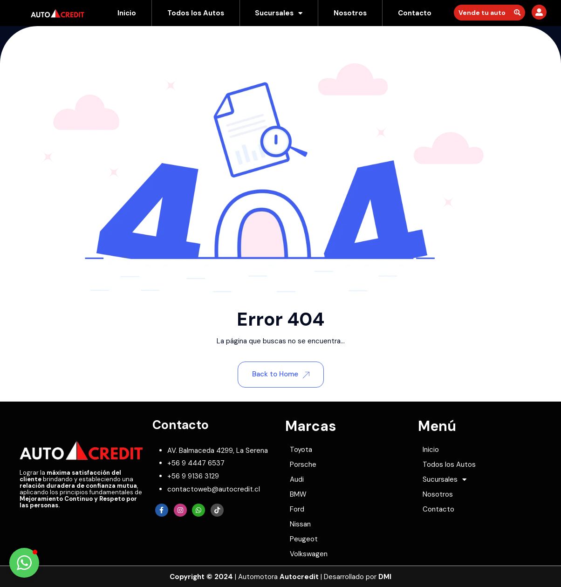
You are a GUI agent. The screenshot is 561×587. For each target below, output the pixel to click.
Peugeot (304, 539)
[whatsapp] (193, 476)
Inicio (126, 13)
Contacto (414, 13)
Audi (297, 479)
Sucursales (278, 13)
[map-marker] (217, 450)
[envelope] (213, 489)
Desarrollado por (357, 576)
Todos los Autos (195, 13)
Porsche (303, 464)
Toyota (301, 449)
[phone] (196, 463)
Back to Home (280, 374)
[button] (24, 563)
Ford (297, 509)
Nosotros (350, 13)
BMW (298, 494)
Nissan (300, 524)
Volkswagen (309, 554)
